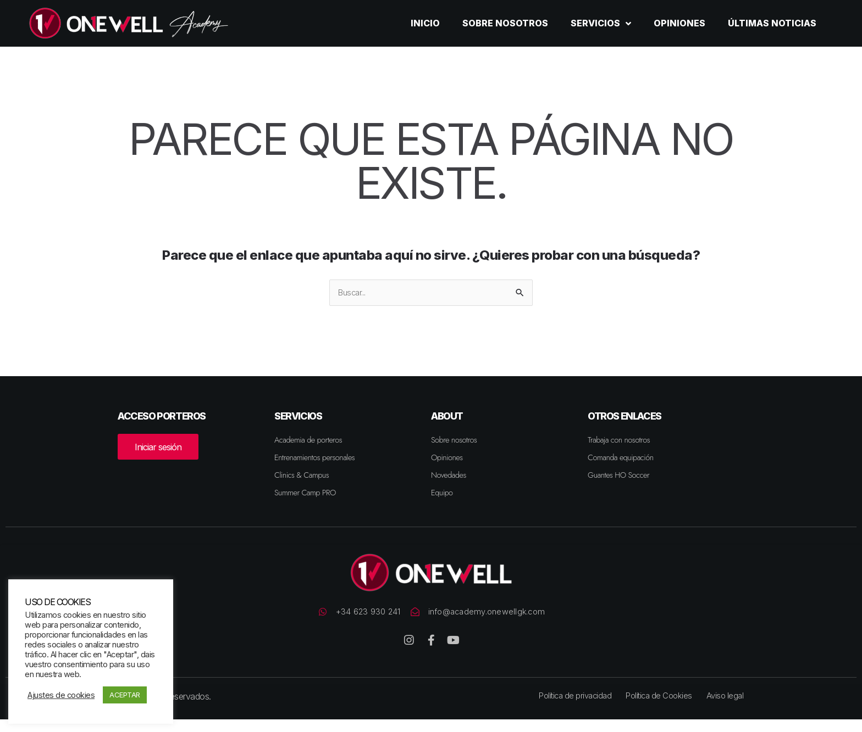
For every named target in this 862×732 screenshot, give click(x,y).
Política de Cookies (661, 708)
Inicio (425, 23)
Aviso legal (730, 708)
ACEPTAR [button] (124, 694)
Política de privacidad (571, 708)
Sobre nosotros (505, 23)
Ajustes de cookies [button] (61, 695)
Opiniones (679, 23)
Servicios (601, 23)
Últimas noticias (772, 23)
